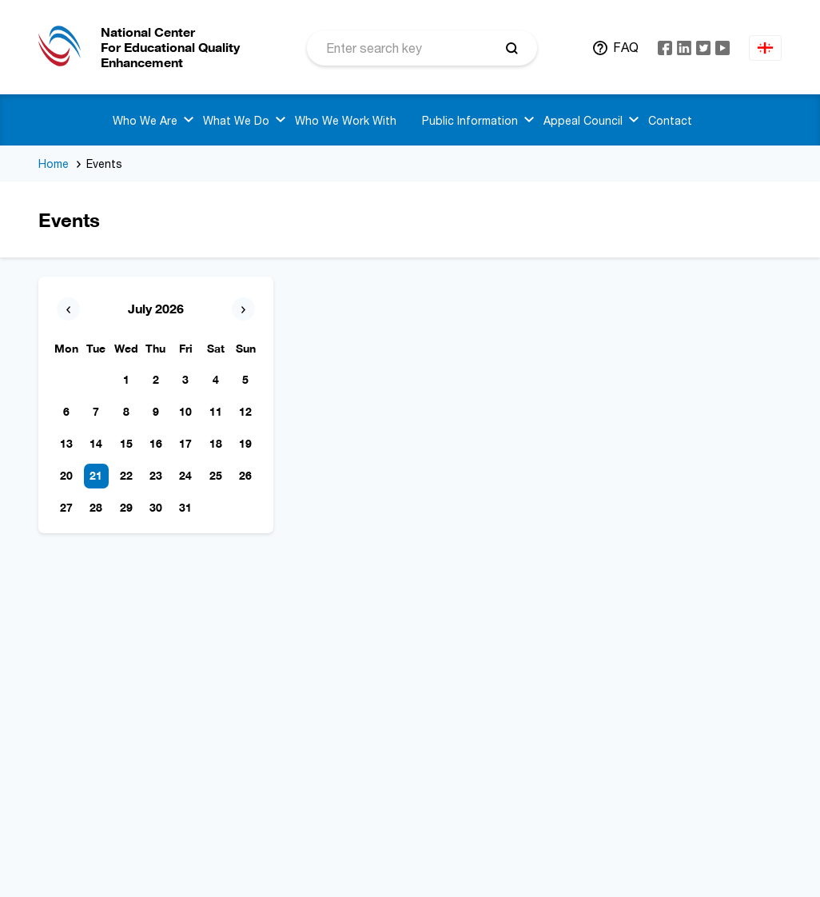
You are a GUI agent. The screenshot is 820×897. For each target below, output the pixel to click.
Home (53, 163)
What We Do (236, 120)
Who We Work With (345, 120)
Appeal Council (583, 120)
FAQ (626, 47)
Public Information (470, 120)
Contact (670, 120)
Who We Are (145, 120)
